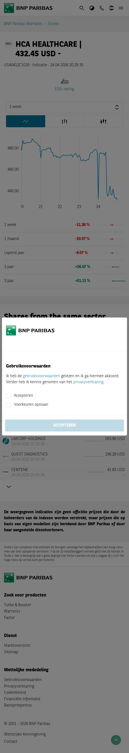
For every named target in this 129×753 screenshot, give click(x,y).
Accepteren (23, 396)
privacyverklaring (88, 382)
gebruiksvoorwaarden (41, 376)
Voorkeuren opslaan (31, 405)
